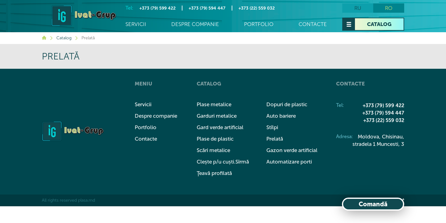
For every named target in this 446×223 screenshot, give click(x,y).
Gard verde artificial (220, 127)
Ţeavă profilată (214, 173)
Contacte (313, 24)
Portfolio (258, 24)
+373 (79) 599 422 (157, 8)
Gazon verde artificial (291, 150)
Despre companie (195, 24)
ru (357, 8)
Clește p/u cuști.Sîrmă (223, 162)
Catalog (379, 24)
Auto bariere (281, 116)
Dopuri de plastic (286, 104)
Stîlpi (272, 127)
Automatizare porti (289, 162)
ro (388, 8)
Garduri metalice (217, 116)
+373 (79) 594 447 (207, 8)
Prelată (274, 139)
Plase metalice (214, 104)
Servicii (135, 24)
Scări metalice (213, 150)
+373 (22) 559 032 (256, 8)
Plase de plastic (215, 139)
